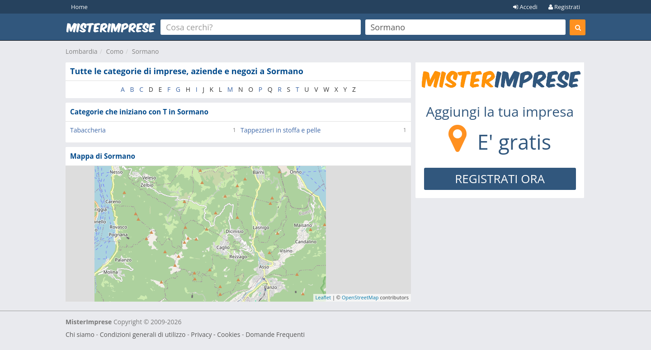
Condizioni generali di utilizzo (143, 334)
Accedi (525, 7)
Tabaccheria (88, 130)
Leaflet (323, 297)
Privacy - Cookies (215, 334)
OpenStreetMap (360, 297)
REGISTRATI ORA (500, 178)
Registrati (564, 7)
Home (79, 7)
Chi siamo (80, 334)
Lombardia (82, 51)
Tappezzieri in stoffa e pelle (281, 130)
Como (114, 51)
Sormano (145, 51)
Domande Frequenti (275, 334)
